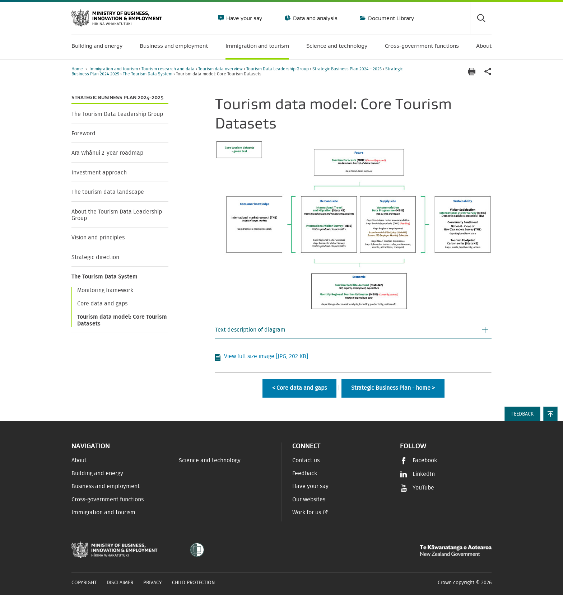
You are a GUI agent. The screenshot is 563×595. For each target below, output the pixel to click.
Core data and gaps (102, 303)
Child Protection (193, 582)
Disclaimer (120, 582)
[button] (353, 330)
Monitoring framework (105, 290)
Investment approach (99, 172)
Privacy (152, 582)
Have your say (243, 18)
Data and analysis (315, 18)
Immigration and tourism (114, 69)
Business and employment (105, 486)
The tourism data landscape (107, 192)
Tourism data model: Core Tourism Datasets (122, 320)
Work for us (306, 512)
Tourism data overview (221, 69)
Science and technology (210, 460)
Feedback (304, 473)
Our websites (308, 499)
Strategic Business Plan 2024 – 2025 (347, 69)
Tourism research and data (168, 69)
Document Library (390, 18)
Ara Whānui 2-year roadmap (107, 153)
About (79, 460)
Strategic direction (95, 257)
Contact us (306, 460)
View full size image (266, 356)
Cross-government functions (107, 499)
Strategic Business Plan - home (391, 388)
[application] (488, 71)
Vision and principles (98, 237)
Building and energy (97, 473)
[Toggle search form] (481, 18)
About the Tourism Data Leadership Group (116, 215)
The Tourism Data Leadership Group (117, 114)
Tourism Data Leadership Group (278, 69)
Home (77, 69)
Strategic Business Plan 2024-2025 (117, 97)
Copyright (84, 582)
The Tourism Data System (148, 74)
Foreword (83, 133)
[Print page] (471, 71)
